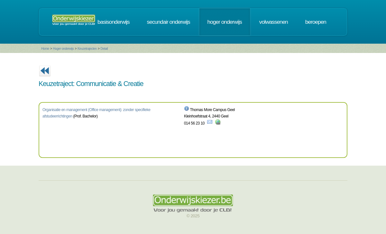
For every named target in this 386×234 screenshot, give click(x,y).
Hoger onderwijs (63, 48)
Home (45, 48)
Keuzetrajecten (87, 48)
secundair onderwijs (168, 22)
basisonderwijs (113, 22)
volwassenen (273, 22)
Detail (104, 48)
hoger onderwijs (224, 22)
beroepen (315, 22)
